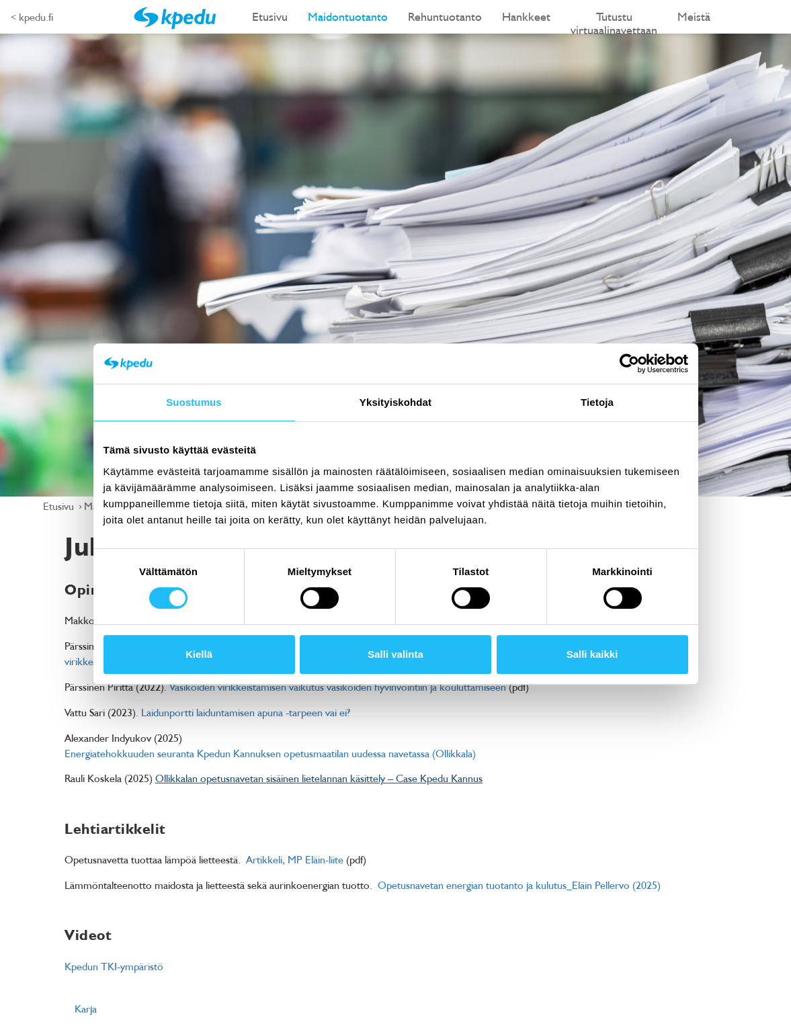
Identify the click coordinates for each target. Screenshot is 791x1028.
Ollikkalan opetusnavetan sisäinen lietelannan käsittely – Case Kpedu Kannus (319, 778)
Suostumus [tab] (194, 402)
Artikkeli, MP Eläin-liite (294, 859)
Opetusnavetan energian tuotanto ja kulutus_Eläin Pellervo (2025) (519, 885)
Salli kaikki (592, 654)
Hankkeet (526, 16)
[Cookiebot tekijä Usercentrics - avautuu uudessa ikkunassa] (629, 363)
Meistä (693, 16)
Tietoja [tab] (597, 402)
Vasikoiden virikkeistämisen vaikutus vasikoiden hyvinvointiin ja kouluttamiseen (337, 686)
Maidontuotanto (348, 16)
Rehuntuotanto (445, 16)
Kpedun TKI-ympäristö (114, 966)
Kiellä (198, 654)
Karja (86, 1008)
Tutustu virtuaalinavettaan (614, 21)
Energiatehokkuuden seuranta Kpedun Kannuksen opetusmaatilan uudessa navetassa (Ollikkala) (270, 753)
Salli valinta (395, 654)
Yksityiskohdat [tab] (395, 402)
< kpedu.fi (32, 17)
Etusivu (270, 16)
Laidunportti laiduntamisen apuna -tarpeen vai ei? (245, 712)
